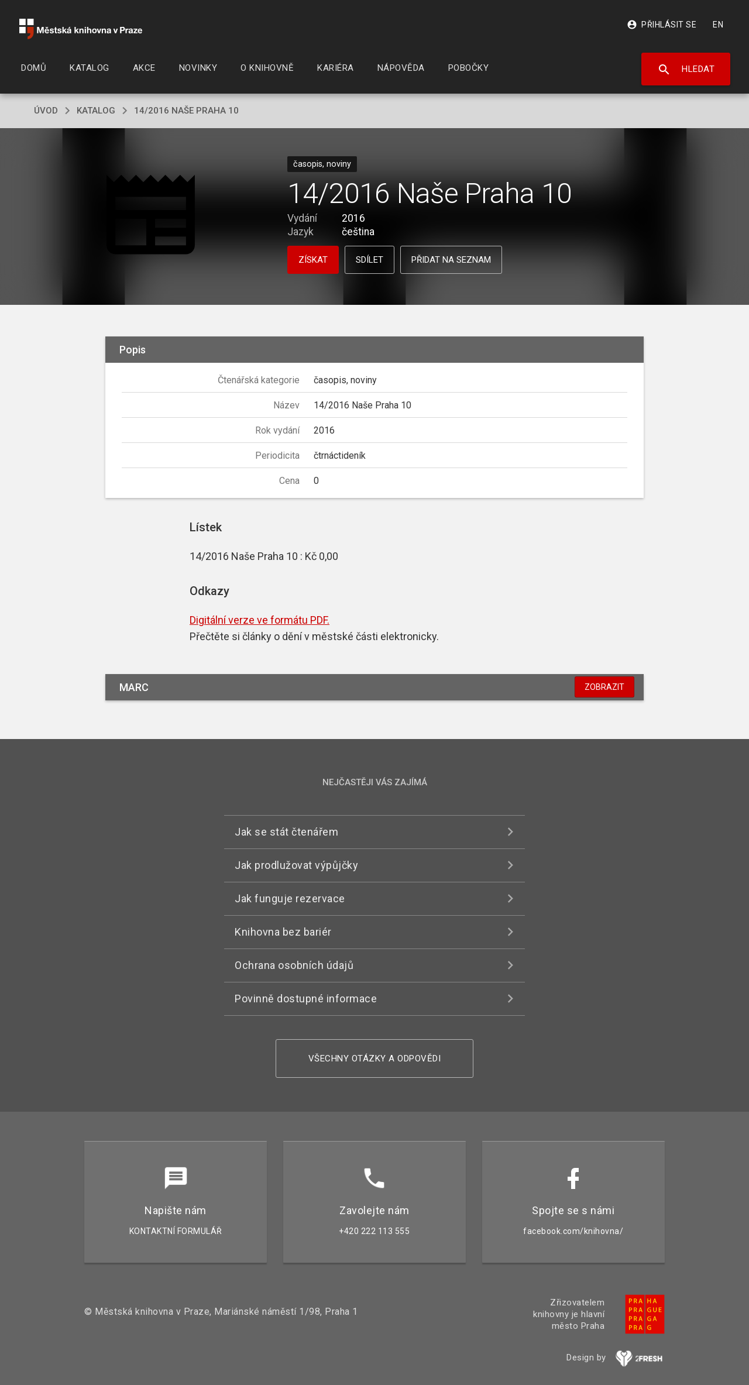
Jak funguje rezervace (290, 898)
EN (718, 24)
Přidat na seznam (451, 260)
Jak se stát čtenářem (286, 832)
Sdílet (369, 260)
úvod (46, 110)
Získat (313, 260)
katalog (96, 110)
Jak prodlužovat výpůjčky (296, 865)
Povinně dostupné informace (306, 998)
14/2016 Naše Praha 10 (186, 110)
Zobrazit (604, 687)
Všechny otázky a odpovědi (374, 1058)
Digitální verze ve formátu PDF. (259, 620)
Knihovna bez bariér (283, 932)
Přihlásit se (661, 24)
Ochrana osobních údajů (294, 965)
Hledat (686, 70)
